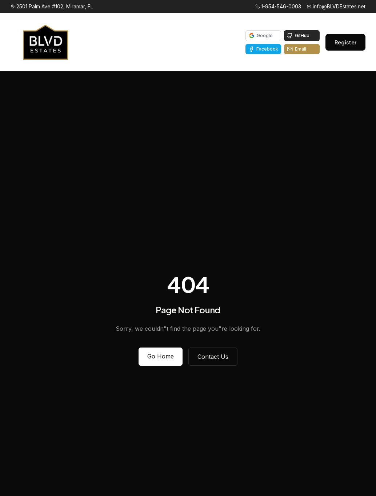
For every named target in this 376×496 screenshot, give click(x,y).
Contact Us (212, 356)
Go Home (160, 356)
